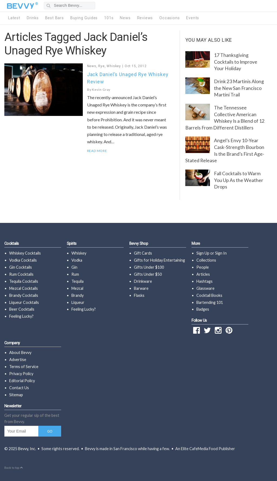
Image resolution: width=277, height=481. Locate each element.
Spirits (72, 243)
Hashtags (204, 281)
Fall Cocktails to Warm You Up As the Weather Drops (238, 180)
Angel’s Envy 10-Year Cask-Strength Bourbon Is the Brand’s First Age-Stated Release (224, 150)
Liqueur (77, 302)
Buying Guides (84, 18)
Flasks (139, 295)
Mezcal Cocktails (23, 288)
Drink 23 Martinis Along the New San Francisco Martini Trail (239, 88)
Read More (97, 150)
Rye (101, 66)
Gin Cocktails (20, 267)
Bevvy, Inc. (27, 448)
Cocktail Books (209, 295)
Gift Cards (143, 253)
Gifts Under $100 (149, 267)
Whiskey (114, 66)
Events (192, 18)
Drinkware (143, 281)
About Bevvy (20, 352)
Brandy (77, 295)
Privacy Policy (21, 373)
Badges (202, 309)
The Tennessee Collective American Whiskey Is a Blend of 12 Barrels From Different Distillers (225, 118)
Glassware (205, 288)
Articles (203, 274)
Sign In (221, 253)
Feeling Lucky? (21, 316)
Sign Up (202, 253)
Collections (206, 260)
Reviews (145, 18)
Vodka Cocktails (23, 260)
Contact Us (19, 387)
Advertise (17, 359)
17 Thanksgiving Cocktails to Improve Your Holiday (235, 61)
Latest (14, 18)
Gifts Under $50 (148, 274)
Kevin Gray (101, 89)
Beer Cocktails (21, 309)
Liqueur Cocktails (24, 302)
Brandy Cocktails (23, 295)
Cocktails (11, 243)
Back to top (13, 468)
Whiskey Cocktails (25, 253)
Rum (75, 274)
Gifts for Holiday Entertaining (159, 260)
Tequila (77, 281)
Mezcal (77, 288)
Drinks (33, 18)
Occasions (169, 18)
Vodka (76, 260)
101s (108, 18)
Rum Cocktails (21, 274)
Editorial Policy (22, 380)
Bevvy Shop (138, 243)
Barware (141, 288)
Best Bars (54, 18)
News (125, 18)
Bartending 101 (209, 302)
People (202, 267)
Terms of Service (23, 366)
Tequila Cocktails (23, 281)
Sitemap (16, 394)
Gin (74, 267)
